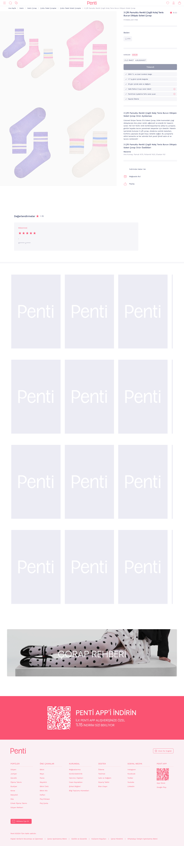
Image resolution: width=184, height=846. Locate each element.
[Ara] (10, 3)
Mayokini (43, 782)
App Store (161, 783)
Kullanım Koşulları (99, 839)
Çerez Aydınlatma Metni (57, 839)
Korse (13, 791)
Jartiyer (14, 774)
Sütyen (13, 770)
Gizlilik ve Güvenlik (79, 839)
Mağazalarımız (75, 770)
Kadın (22, 8)
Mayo (42, 774)
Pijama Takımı (16, 782)
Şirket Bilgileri (75, 786)
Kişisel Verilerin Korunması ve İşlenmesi (27, 839)
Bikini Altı (44, 791)
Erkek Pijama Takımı (19, 803)
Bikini (42, 770)
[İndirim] (16, 3)
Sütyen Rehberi (17, 807)
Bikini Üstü (44, 786)
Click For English (165, 751)
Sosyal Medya (134, 764)
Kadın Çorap (32, 8)
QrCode (163, 774)
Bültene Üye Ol (22, 821)
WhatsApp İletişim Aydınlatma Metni (142, 839)
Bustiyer (14, 786)
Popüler (15, 764)
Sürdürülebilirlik (75, 774)
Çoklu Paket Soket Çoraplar (70, 8)
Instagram (131, 770)
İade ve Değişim (104, 778)
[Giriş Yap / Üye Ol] (173, 3)
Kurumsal (74, 764)
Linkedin (130, 786)
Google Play (161, 787)
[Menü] (4, 3)
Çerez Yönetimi (117, 839)
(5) (175, 12)
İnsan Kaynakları (76, 782)
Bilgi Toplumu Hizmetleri (79, 791)
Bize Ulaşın (102, 786)
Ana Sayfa (12, 8)
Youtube (130, 782)
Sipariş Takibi (103, 782)
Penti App (162, 764)
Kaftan (42, 795)
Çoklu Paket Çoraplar (48, 8)
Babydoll (14, 795)
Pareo (42, 778)
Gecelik (14, 778)
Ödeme (101, 770)
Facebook (131, 774)
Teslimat (101, 774)
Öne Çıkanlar (47, 764)
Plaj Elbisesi (45, 799)
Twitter (130, 778)
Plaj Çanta (44, 803)
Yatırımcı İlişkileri (76, 778)
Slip (12, 799)
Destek (102, 764)
